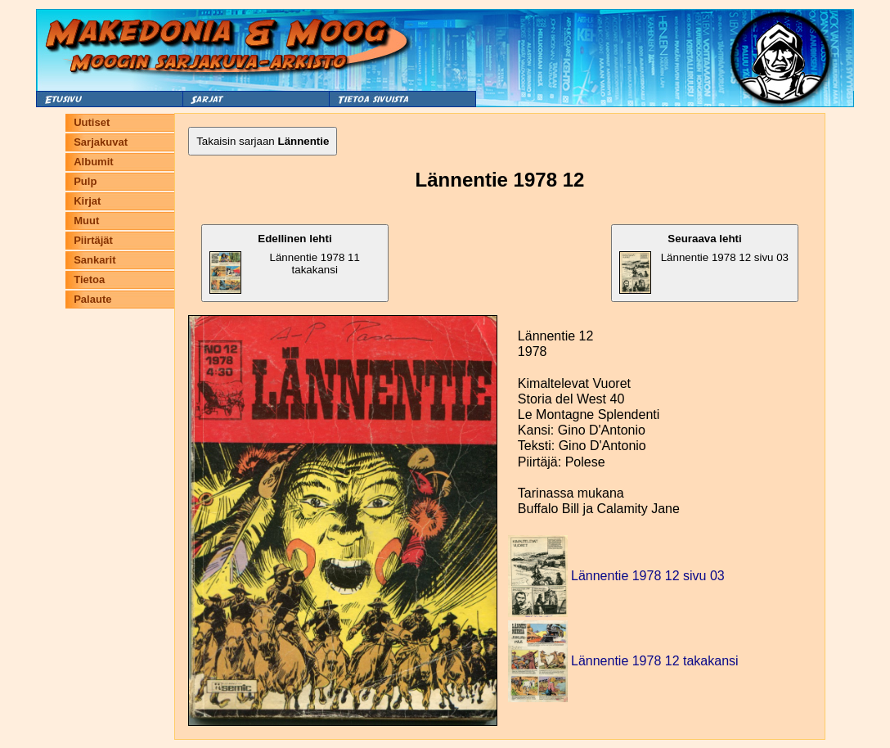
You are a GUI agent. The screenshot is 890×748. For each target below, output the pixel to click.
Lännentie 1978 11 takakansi (284, 263)
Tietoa (89, 279)
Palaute (92, 299)
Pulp (85, 181)
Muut (86, 220)
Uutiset (92, 122)
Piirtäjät (93, 240)
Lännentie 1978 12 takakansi (655, 661)
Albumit (93, 161)
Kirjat (87, 201)
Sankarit (94, 260)
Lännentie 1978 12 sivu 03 (704, 263)
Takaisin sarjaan (262, 141)
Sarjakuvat (101, 142)
